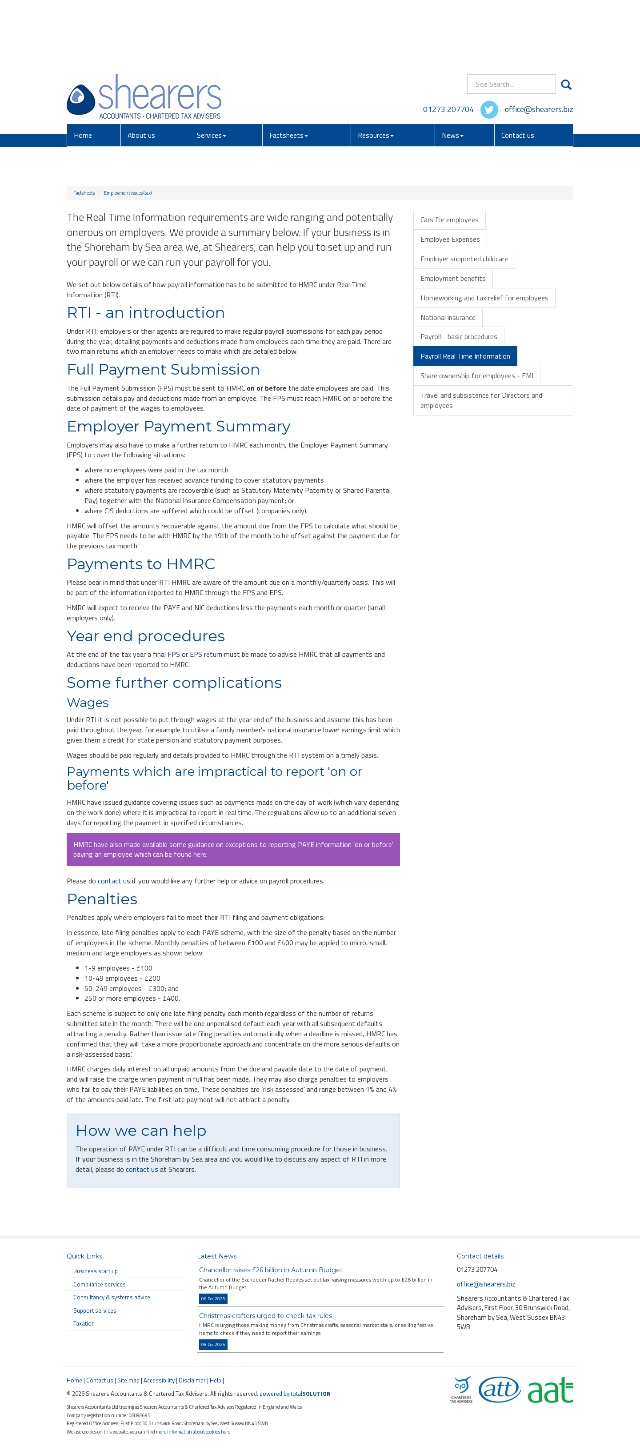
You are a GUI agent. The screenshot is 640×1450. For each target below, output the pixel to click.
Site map (128, 1380)
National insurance (448, 317)
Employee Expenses (450, 239)
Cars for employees (449, 219)
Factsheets (288, 70)
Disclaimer (192, 1380)
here (199, 854)
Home (83, 70)
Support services (94, 1310)
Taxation (84, 1323)
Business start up (95, 1270)
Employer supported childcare (464, 258)
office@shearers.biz (539, 44)
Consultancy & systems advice (111, 1297)
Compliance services (99, 1284)
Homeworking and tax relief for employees (484, 297)
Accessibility (159, 1380)
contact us (114, 880)
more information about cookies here (193, 1431)
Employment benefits (453, 278)
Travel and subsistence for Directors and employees (481, 400)
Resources (376, 70)
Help (215, 1380)
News (453, 70)
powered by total (295, 1393)
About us (141, 70)
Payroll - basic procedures (458, 336)
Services (211, 70)
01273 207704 (448, 44)
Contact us (517, 70)
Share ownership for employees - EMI (476, 375)
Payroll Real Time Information (465, 356)
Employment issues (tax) (128, 192)
